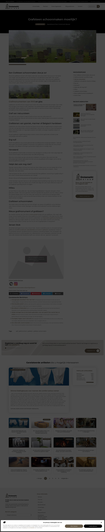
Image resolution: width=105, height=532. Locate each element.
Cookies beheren (93, 526)
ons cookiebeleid (30, 527)
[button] (101, 522)
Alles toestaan (74, 526)
